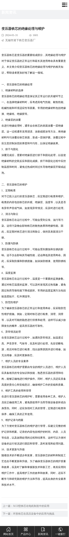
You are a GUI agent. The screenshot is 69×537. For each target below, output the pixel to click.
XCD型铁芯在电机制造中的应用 (31, 506)
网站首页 (8, 531)
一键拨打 (60, 531)
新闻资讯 (43, 531)
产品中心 (26, 531)
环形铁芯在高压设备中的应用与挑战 (33, 513)
